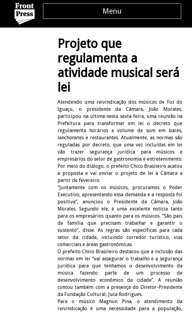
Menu (112, 11)
